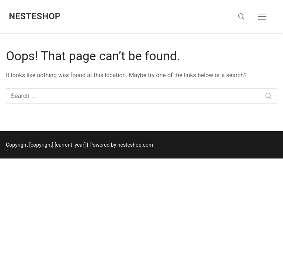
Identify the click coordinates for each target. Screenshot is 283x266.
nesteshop (35, 16)
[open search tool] (241, 16)
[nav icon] (262, 16)
